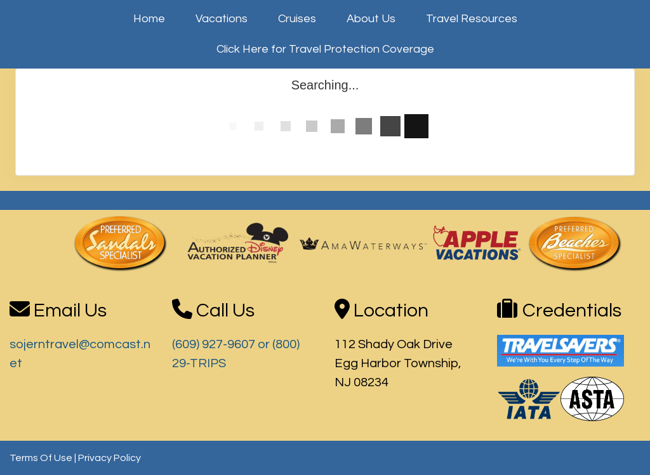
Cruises (297, 19)
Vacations (222, 19)
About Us (371, 19)
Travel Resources (471, 19)
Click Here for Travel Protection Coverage (325, 49)
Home (149, 19)
